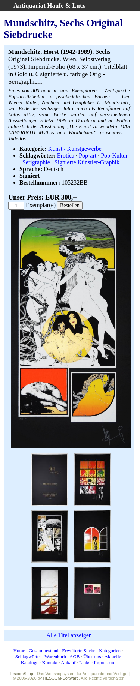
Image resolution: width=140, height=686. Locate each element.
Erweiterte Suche (78, 650)
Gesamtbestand (43, 650)
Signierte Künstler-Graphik (87, 162)
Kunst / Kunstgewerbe (75, 149)
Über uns (92, 656)
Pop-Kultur (114, 155)
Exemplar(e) (41, 205)
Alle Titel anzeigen (69, 635)
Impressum (104, 662)
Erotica (65, 155)
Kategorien (110, 650)
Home (19, 650)
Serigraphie (36, 162)
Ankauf (68, 662)
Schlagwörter (28, 656)
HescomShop (21, 673)
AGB (74, 656)
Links (84, 662)
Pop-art (87, 155)
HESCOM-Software (60, 678)
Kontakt (49, 662)
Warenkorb (55, 656)
